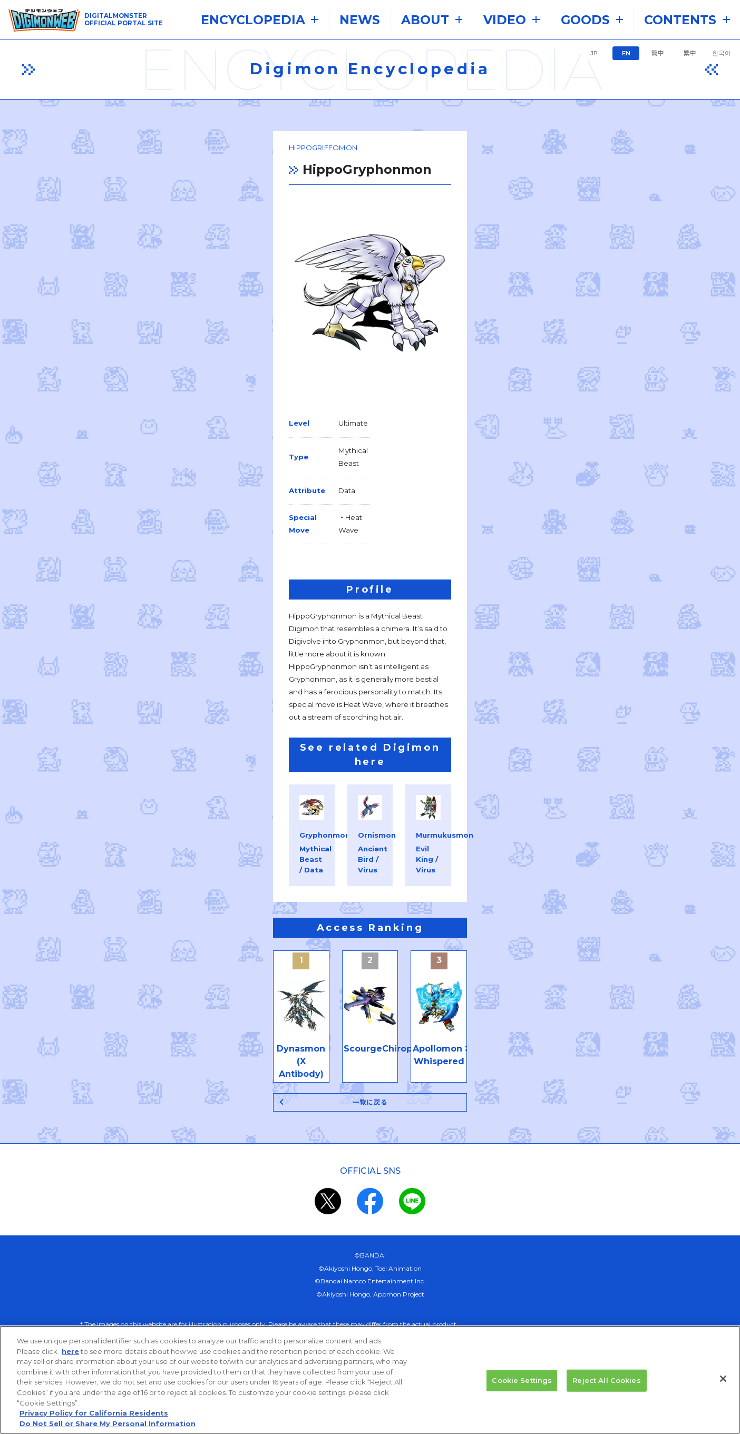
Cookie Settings (522, 1388)
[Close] (723, 1387)
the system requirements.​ (269, 1234)
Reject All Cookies (606, 1388)
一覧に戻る (370, 979)
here (70, 1359)
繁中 (690, 53)
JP (594, 53)
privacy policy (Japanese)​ (331, 1259)
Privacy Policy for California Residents (94, 1421)
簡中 (657, 53)
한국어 (721, 53)
